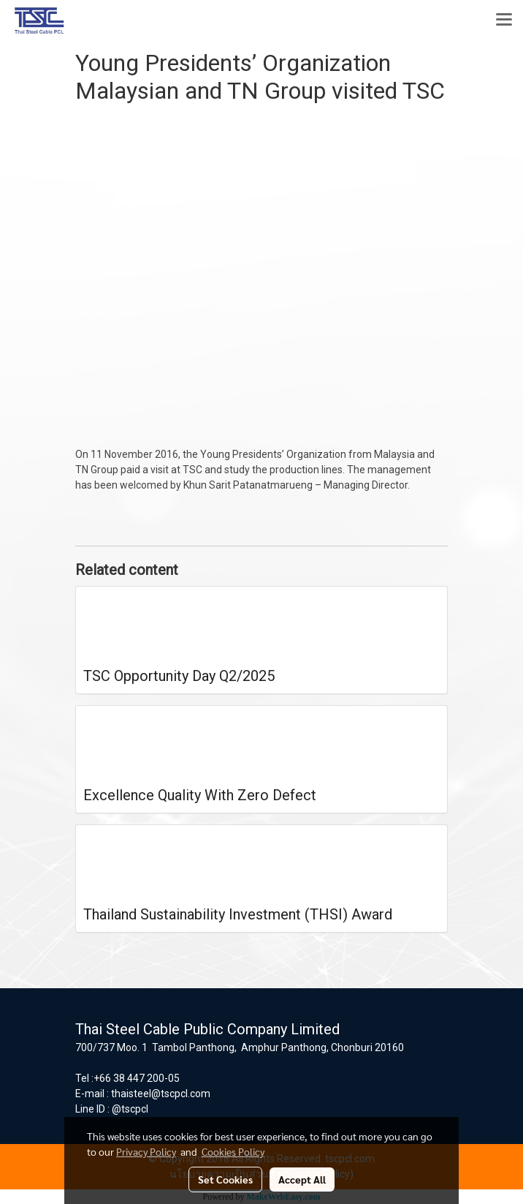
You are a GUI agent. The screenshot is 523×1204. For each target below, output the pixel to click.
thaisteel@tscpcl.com (160, 1093)
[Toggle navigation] (504, 20)
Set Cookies (225, 1179)
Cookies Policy (233, 1151)
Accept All (302, 1179)
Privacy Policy (146, 1151)
